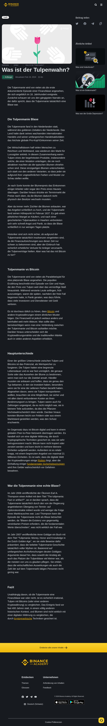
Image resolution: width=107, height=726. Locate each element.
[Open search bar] (95, 5)
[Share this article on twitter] (77, 23)
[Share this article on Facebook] (84, 23)
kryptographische (23, 618)
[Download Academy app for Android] (76, 702)
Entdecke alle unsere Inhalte (53, 648)
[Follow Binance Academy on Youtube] (35, 697)
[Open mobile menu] (101, 5)
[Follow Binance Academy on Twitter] (27, 697)
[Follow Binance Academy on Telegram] (31, 697)
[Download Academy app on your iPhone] (61, 702)
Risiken (42, 460)
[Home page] (11, 5)
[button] (101, 4)
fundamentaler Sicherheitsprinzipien (46, 464)
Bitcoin (50, 311)
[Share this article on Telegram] (92, 23)
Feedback (47, 688)
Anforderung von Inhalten (53, 683)
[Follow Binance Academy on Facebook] (23, 697)
